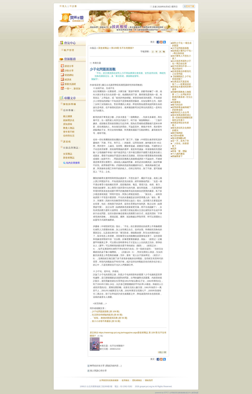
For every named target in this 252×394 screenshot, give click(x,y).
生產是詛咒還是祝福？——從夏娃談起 (181, 82)
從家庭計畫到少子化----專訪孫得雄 (182, 51)
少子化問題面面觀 (180, 48)
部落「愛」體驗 (179, 151)
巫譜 (174, 148)
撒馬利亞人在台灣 (180, 112)
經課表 (66, 79)
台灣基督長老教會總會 (109, 380)
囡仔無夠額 (177, 133)
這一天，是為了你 (180, 140)
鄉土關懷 (67, 116)
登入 (64, 6)
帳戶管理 (69, 50)
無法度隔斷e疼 (179, 138)
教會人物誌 (68, 128)
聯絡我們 (149, 380)
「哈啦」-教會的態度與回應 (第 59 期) (109, 318)
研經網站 (67, 75)
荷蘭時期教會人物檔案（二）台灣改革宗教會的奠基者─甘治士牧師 (182, 96)
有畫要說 (176, 102)
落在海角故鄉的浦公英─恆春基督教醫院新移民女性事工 (182, 117)
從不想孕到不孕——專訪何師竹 (181, 67)
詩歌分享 (67, 70)
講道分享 (67, 66)
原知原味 (67, 124)
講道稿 (67, 141)
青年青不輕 (68, 131)
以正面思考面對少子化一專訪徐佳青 (181, 62)
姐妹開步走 (68, 120)
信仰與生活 (68, 135)
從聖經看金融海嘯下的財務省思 (181, 108)
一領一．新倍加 (70, 88)
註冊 (74, 6)
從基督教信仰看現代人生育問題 (181, 72)
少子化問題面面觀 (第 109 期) (105, 311)
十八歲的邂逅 (178, 153)
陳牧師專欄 (69, 104)
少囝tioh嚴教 (178, 135)
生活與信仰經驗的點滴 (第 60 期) (107, 314)
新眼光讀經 (68, 84)
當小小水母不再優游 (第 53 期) (106, 321)
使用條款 (125, 380)
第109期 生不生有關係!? (122, 48)
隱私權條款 (137, 380)
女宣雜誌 (67, 153)
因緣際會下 (177, 156)
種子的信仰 (177, 104)
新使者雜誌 (68, 157)
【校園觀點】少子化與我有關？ (181, 77)
